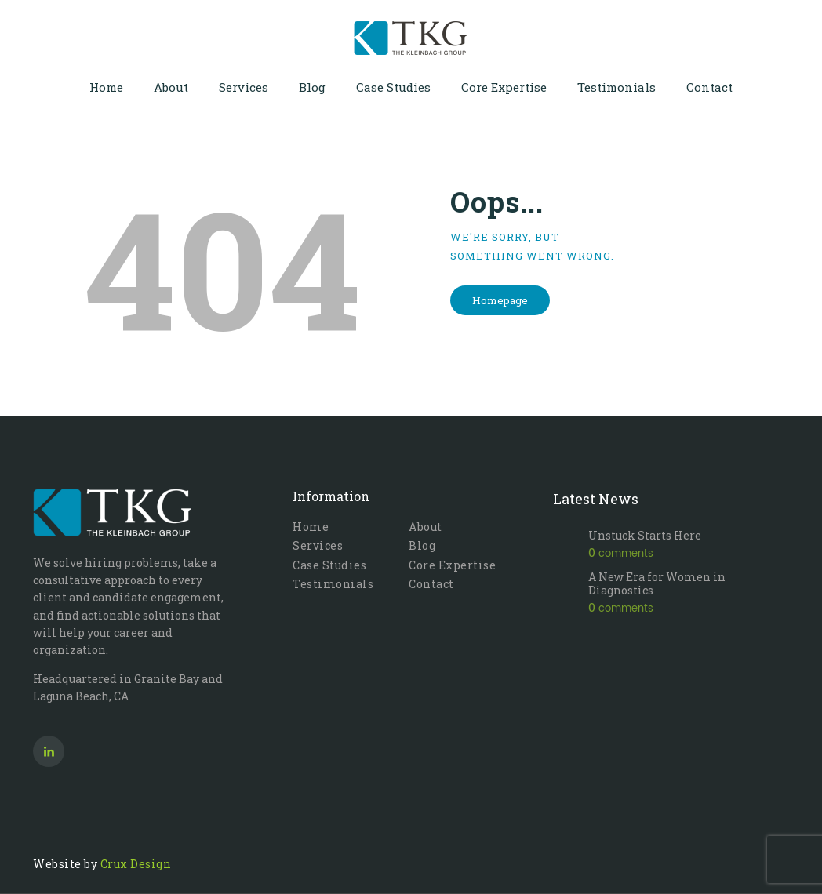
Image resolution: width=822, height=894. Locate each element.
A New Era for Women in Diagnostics (657, 584)
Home (311, 526)
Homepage (500, 300)
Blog (422, 545)
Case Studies (329, 565)
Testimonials (333, 583)
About (425, 526)
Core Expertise (452, 565)
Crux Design (136, 863)
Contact (431, 583)
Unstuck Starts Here (644, 536)
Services (318, 545)
